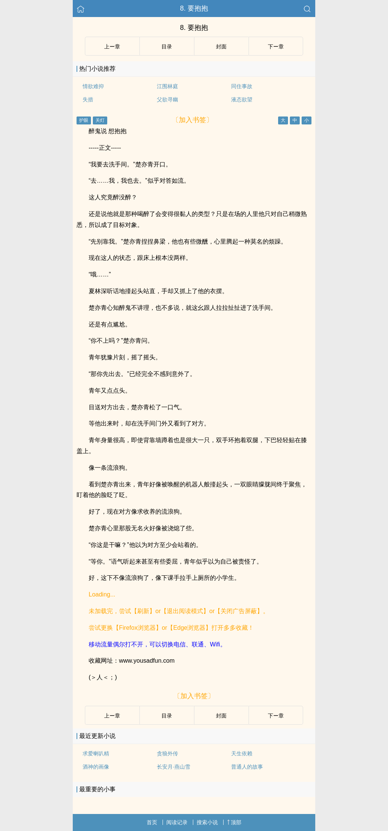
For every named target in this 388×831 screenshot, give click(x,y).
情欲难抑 (93, 86)
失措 (88, 99)
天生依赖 (241, 753)
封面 (221, 46)
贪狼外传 (167, 753)
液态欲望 (241, 99)
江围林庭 (167, 86)
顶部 (234, 822)
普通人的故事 (247, 767)
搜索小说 (207, 822)
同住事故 (241, 86)
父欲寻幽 (167, 99)
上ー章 (112, 46)
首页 (152, 822)
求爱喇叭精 (96, 753)
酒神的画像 (96, 767)
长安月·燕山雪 (173, 767)
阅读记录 (177, 822)
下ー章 (276, 46)
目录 (166, 46)
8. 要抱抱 (194, 8)
